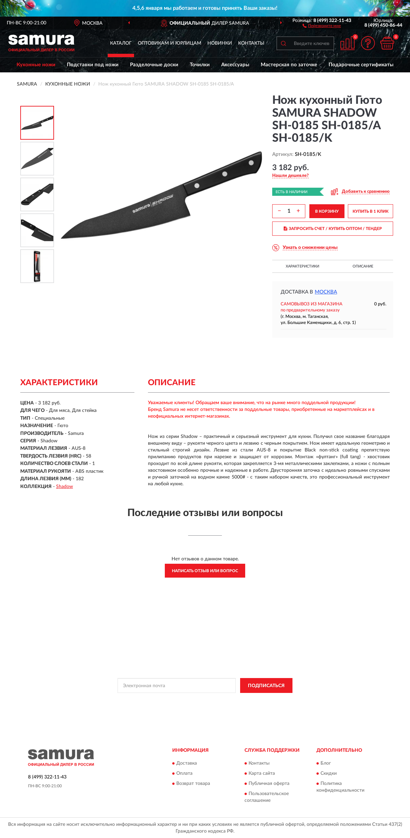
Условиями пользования (263, 701)
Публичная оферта (269, 783)
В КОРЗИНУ (327, 211)
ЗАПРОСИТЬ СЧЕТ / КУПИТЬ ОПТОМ (333, 229)
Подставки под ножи (93, 64)
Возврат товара (193, 783)
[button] (322, 25)
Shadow (64, 486)
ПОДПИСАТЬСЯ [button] (266, 685)
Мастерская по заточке (289, 64)
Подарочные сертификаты (361, 64)
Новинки (219, 43)
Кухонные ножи (36, 64)
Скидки (329, 773)
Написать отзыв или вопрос (205, 571)
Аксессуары (235, 64)
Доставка (186, 763)
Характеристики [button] (302, 266)
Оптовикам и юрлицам (169, 43)
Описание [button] (363, 266)
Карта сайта (262, 773)
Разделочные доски (154, 64)
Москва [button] (326, 292)
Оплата (184, 773)
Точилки (200, 64)
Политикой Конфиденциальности (204, 701)
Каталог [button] (121, 43)
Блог (326, 763)
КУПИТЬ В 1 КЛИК (370, 211)
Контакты (251, 43)
